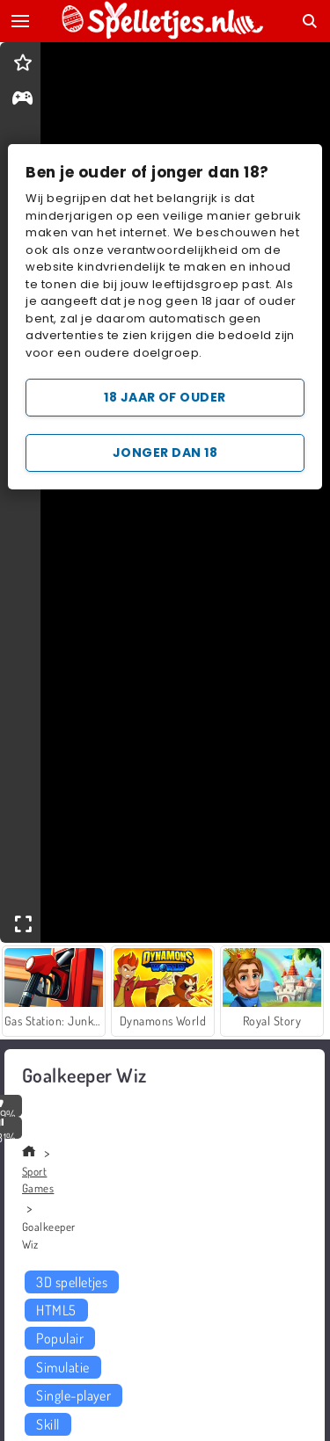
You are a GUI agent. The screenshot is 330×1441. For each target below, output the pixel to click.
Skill (47, 1424)
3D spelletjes (71, 1282)
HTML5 (56, 1310)
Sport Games (38, 1180)
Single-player (73, 1395)
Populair (60, 1338)
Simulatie (62, 1367)
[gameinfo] (22, 99)
